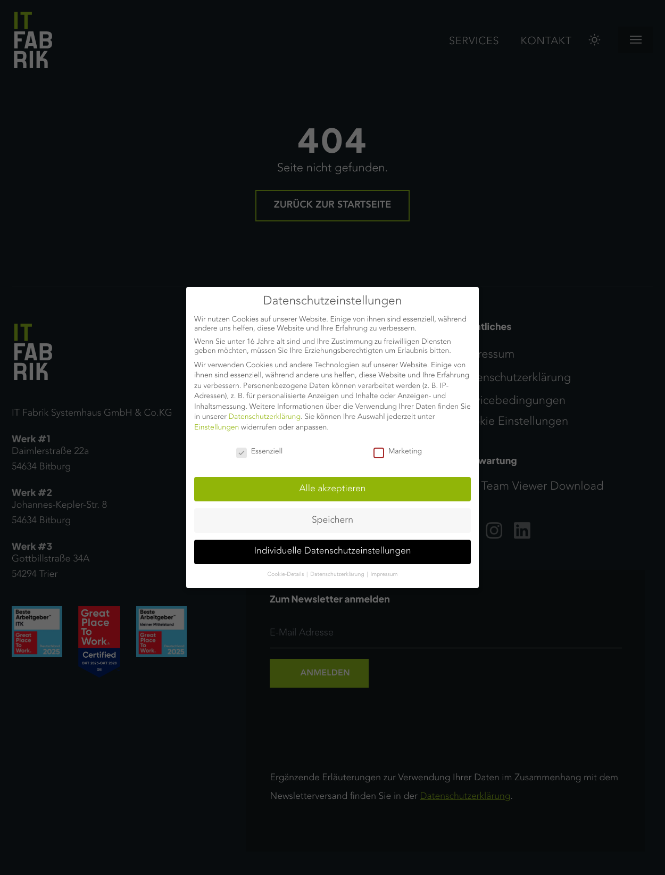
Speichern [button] (332, 520)
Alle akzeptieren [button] (333, 489)
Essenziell (259, 452)
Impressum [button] (384, 574)
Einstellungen (216, 428)
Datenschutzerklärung (265, 417)
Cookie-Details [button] (287, 574)
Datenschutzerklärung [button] (337, 574)
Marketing (397, 452)
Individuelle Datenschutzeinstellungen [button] (332, 551)
